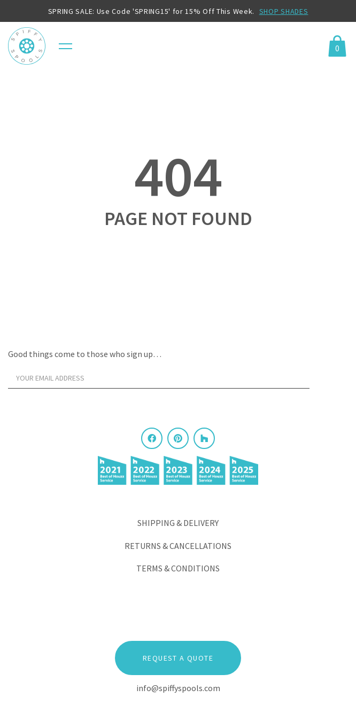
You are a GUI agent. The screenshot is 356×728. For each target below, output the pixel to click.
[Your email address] (158, 378)
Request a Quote (178, 658)
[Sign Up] (331, 380)
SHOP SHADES (283, 11)
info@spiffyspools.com (178, 688)
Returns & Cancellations (178, 545)
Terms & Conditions (178, 568)
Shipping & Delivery (178, 522)
